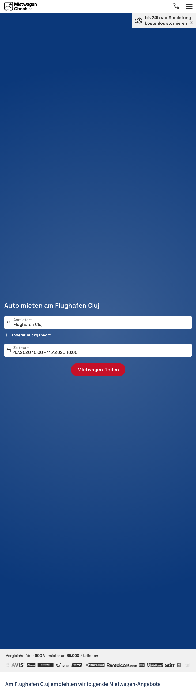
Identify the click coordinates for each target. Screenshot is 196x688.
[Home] (20, 6)
